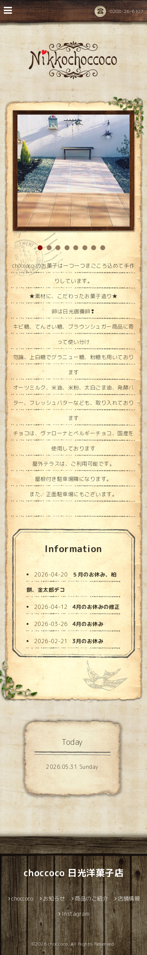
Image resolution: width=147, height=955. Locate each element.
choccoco (58, 944)
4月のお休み (87, 624)
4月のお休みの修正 (96, 606)
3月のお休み (87, 641)
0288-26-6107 (119, 12)
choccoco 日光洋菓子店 (74, 872)
